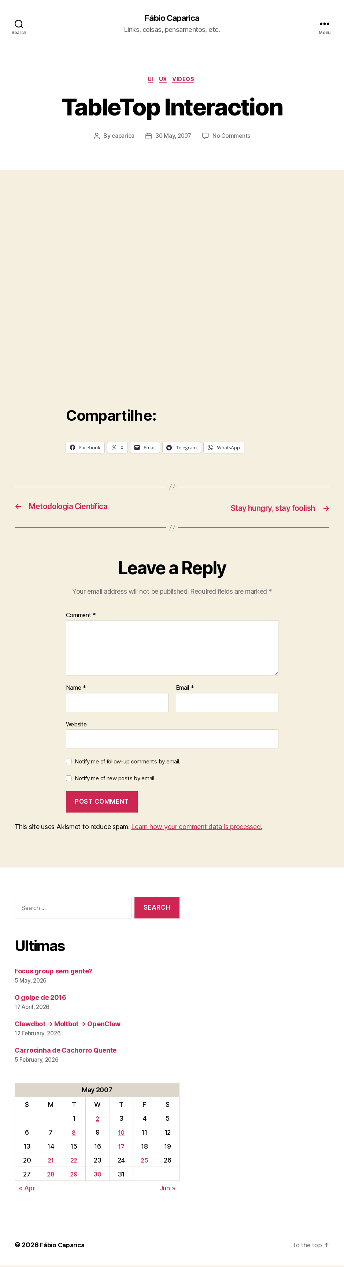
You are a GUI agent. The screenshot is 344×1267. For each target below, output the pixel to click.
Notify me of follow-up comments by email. (127, 762)
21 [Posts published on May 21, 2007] (50, 1161)
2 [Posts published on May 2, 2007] (97, 1119)
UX (164, 80)
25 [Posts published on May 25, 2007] (144, 1161)
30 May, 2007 (173, 137)
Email (185, 689)
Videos (186, 80)
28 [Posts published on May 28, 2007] (50, 1175)
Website (76, 725)
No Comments (232, 137)
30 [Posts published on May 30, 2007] (97, 1175)
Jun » (167, 1189)
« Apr (27, 1189)
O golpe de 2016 (40, 998)
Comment (81, 617)
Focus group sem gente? (53, 972)
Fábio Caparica (171, 18)
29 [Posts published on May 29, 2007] (73, 1175)
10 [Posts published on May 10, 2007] (121, 1134)
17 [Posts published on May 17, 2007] (121, 1148)
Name (76, 689)
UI (149, 80)
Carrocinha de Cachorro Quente (65, 1051)
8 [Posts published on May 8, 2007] (73, 1134)
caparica (121, 137)
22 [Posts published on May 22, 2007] (73, 1161)
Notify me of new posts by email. (115, 779)
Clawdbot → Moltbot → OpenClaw (68, 1025)
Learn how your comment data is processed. (196, 828)
